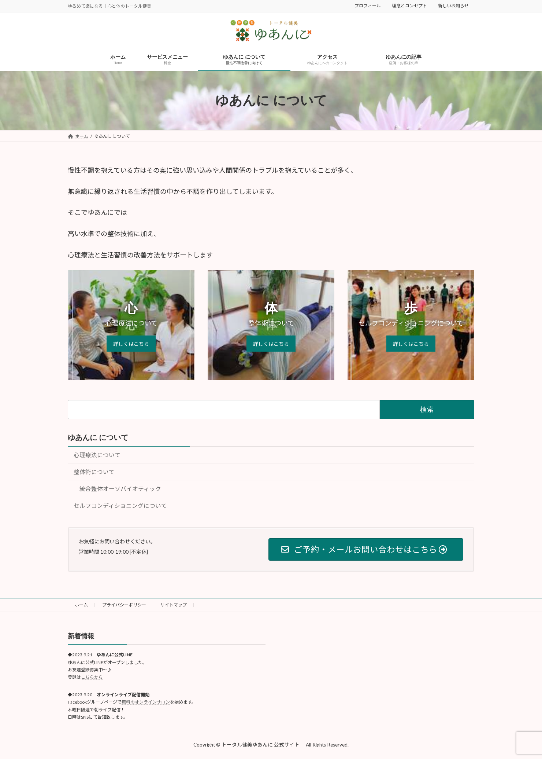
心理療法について (97, 454)
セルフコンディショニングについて (120, 505)
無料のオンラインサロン (146, 702)
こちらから (92, 677)
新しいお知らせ (453, 5)
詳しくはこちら (131, 344)
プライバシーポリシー (124, 605)
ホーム (81, 605)
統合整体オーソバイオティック (120, 488)
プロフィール (367, 5)
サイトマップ (173, 605)
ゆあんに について (98, 437)
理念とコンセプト (409, 5)
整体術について (94, 471)
